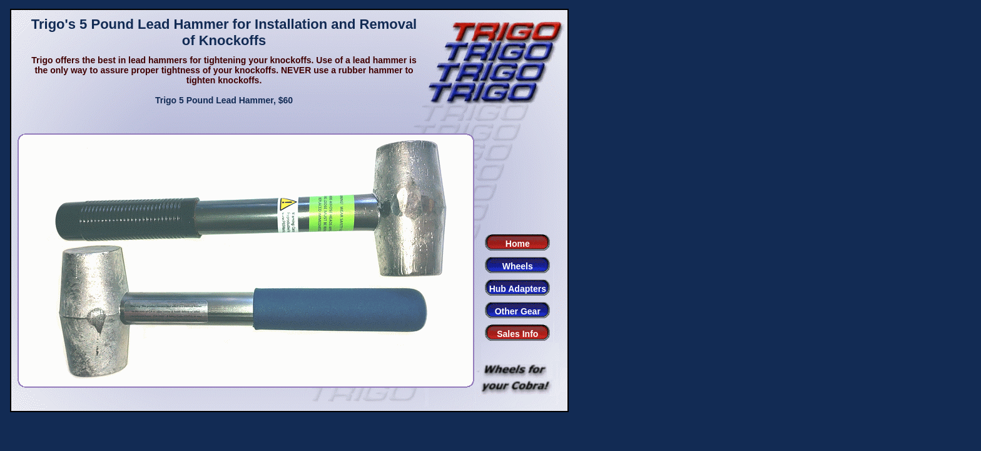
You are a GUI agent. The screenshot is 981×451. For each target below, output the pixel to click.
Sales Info (517, 334)
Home (518, 244)
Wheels (517, 266)
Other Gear (518, 311)
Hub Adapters (517, 289)
